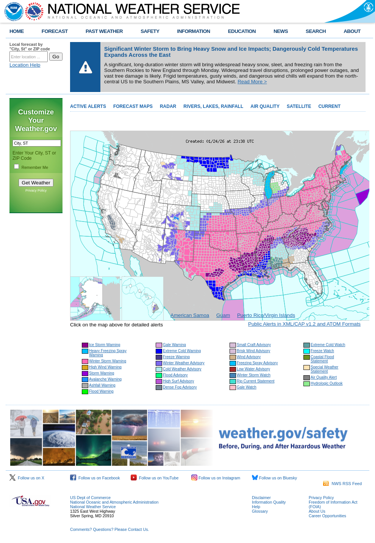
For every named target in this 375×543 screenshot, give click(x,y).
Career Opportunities (327, 515)
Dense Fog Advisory (180, 387)
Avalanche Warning (105, 379)
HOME (16, 31)
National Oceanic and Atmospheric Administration (114, 502)
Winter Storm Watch (253, 375)
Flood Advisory (175, 375)
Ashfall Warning (102, 385)
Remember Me (35, 167)
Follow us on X (26, 478)
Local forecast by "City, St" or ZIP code (29, 46)
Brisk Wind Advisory (253, 351)
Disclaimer (261, 497)
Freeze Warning (176, 357)
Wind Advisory (249, 357)
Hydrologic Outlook (326, 383)
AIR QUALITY (265, 106)
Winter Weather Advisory (184, 363)
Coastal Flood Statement (322, 359)
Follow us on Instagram (215, 478)
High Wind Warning (105, 367)
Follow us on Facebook (95, 478)
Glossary (260, 511)
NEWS (280, 31)
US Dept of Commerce (90, 497)
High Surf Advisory (178, 381)
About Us (317, 511)
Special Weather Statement (324, 369)
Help (256, 506)
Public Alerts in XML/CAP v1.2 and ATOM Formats (304, 324)
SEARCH (316, 31)
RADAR (168, 106)
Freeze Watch (322, 351)
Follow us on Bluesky (274, 478)
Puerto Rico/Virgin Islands (266, 315)
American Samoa (189, 315)
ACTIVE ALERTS (88, 106)
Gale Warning (174, 345)
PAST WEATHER (104, 31)
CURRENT (329, 106)
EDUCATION (242, 31)
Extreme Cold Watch (328, 345)
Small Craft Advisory (254, 345)
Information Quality (269, 502)
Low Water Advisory (253, 369)
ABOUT (352, 31)
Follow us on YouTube (154, 478)
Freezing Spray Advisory (257, 363)
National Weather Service (93, 506)
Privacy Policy (36, 190)
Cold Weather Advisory (182, 369)
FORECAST (55, 31)
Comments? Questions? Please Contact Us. (109, 529)
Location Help (25, 65)
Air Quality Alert (324, 377)
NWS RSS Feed (342, 483)
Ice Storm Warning (104, 345)
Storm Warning (101, 373)
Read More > (252, 81)
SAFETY (150, 31)
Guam (223, 315)
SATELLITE (299, 106)
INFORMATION (193, 31)
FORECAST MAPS (133, 106)
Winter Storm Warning (107, 361)
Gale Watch (246, 387)
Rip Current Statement (256, 381)
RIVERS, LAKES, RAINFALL (213, 106)
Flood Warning (101, 391)
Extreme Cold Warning (182, 351)
